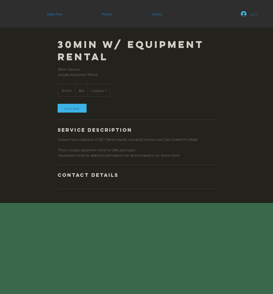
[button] (107, 14)
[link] (72, 108)
